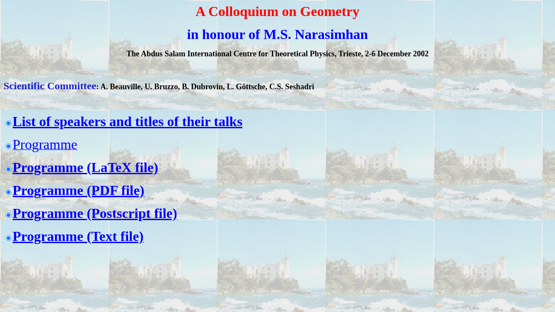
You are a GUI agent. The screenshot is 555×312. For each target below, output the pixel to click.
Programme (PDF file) (78, 190)
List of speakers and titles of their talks (127, 121)
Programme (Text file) (78, 236)
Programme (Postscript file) (95, 213)
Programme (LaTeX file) (85, 167)
